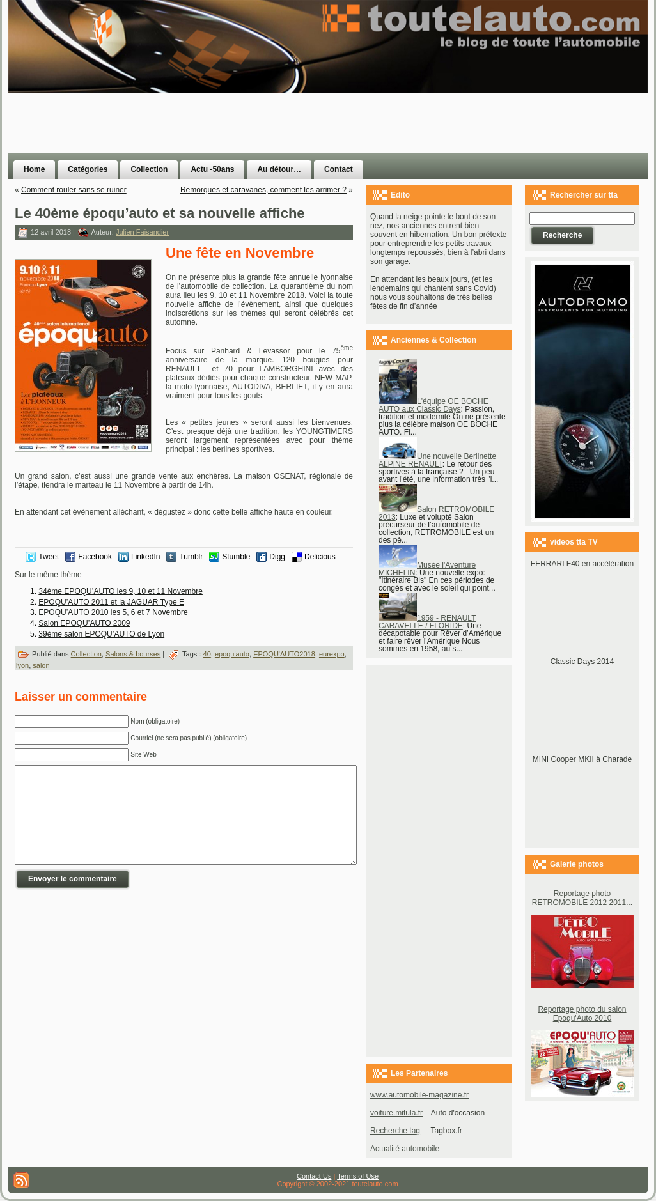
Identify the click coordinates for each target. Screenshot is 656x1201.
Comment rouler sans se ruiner (74, 189)
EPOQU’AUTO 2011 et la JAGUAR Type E (111, 602)
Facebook (95, 556)
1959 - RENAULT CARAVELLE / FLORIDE (427, 622)
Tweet (48, 556)
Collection (86, 654)
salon (41, 665)
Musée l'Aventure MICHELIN (427, 569)
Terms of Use (358, 1176)
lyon (22, 665)
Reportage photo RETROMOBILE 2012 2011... (582, 898)
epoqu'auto (232, 654)
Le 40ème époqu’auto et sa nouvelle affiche (160, 213)
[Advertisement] (401, 101)
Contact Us (314, 1176)
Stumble (236, 556)
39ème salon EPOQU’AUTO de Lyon (101, 634)
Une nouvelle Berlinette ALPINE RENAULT (437, 460)
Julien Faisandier (142, 232)
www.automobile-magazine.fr (419, 1094)
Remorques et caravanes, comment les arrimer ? (263, 189)
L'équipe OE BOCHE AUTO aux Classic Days (433, 405)
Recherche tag (395, 1130)
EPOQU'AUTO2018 (284, 654)
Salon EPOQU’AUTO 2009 (84, 623)
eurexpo (332, 654)
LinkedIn (145, 556)
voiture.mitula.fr (396, 1112)
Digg (277, 556)
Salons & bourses (132, 654)
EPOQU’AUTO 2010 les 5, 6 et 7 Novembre (112, 612)
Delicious (320, 556)
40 (207, 654)
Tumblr (191, 556)
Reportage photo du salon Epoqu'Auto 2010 (582, 1014)
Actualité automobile (404, 1148)
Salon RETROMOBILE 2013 (436, 513)
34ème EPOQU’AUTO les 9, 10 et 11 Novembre (120, 591)
